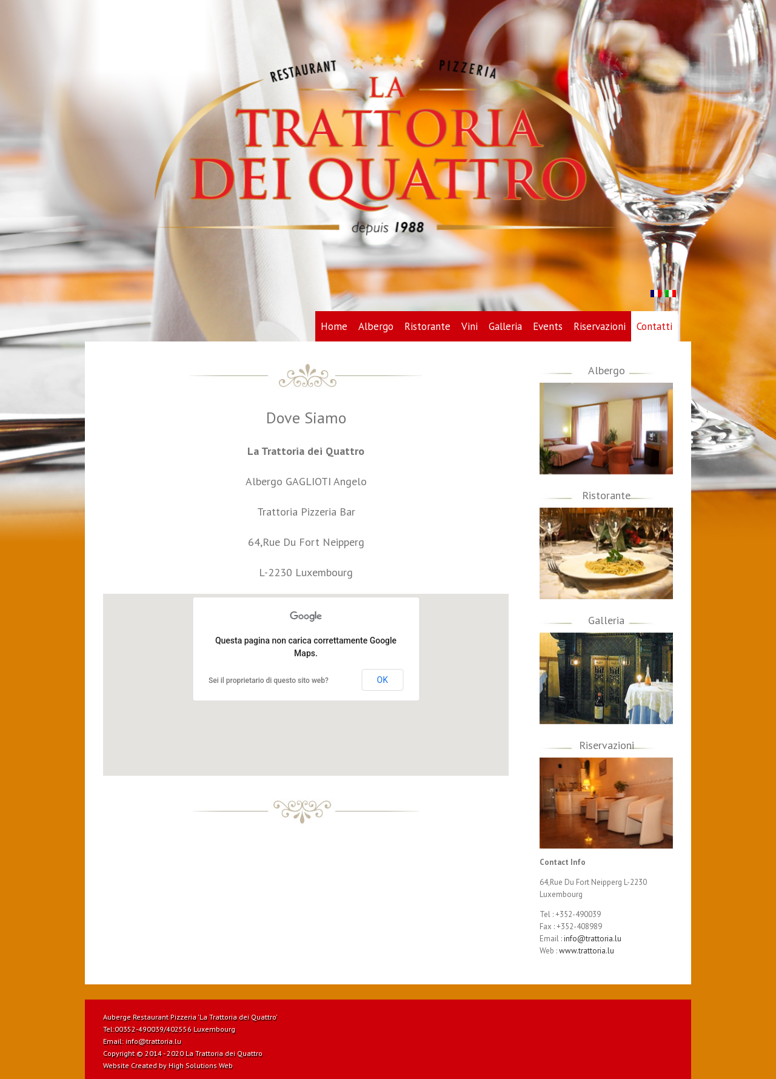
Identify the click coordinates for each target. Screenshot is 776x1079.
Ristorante (427, 326)
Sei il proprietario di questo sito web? (269, 680)
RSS (631, 1015)
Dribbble (610, 1016)
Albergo (375, 326)
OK (382, 680)
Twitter (651, 1016)
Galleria (505, 326)
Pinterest (589, 1017)
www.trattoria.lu (586, 951)
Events (548, 326)
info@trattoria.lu (592, 938)
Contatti (654, 326)
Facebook (670, 1016)
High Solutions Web (201, 1065)
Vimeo (566, 1016)
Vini (469, 326)
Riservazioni (600, 326)
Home (334, 326)
